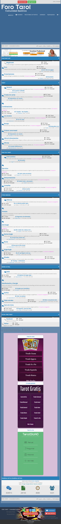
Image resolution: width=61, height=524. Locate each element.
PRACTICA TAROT (6, 152)
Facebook (9, 319)
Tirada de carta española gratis (50, 518)
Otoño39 (20, 190)
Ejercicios (5, 168)
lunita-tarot (11, 121)
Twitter (6, 323)
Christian (11, 100)
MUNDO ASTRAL (6, 267)
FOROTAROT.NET (6, 58)
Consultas (7, 185)
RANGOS (42, 14)
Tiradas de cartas (9, 95)
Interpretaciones (9, 178)
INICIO (10, 15)
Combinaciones (7, 106)
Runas (6, 242)
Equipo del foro (50, 513)
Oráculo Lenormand (10, 130)
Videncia (9, 200)
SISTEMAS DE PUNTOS (31, 14)
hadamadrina (14, 92)
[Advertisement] (30, 30)
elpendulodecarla (12, 148)
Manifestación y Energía (10, 283)
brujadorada (11, 262)
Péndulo (4, 211)
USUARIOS (19, 14)
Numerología (8, 234)
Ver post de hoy (11, 514)
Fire (42, 71)
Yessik (47, 127)
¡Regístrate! (10, 62)
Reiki (8, 272)
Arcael (20, 310)
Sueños (6, 293)
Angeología (7, 249)
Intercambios (10, 157)
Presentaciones (9, 74)
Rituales (6, 257)
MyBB (33, 521)
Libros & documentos (11, 138)
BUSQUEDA (51, 14)
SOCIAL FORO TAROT (7, 314)
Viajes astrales (8, 300)
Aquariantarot (12, 239)
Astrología (5, 225)
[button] (58, 14)
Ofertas (6, 143)
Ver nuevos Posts (10, 511)
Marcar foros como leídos (30, 513)
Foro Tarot (23, 520)
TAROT (3, 82)
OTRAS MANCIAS (6, 195)
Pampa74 (18, 175)
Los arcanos (8, 116)
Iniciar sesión (22, 2)
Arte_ (19, 254)
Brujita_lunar (17, 218)
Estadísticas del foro (17, 478)
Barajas (6, 123)
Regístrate (32, 2)
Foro (5, 67)
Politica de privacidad (50, 516)
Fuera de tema (9, 305)
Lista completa (35, 481)
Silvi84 (41, 78)
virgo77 (12, 161)
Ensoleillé (17, 290)
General (9, 87)
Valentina (20, 113)
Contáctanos (50, 510)
